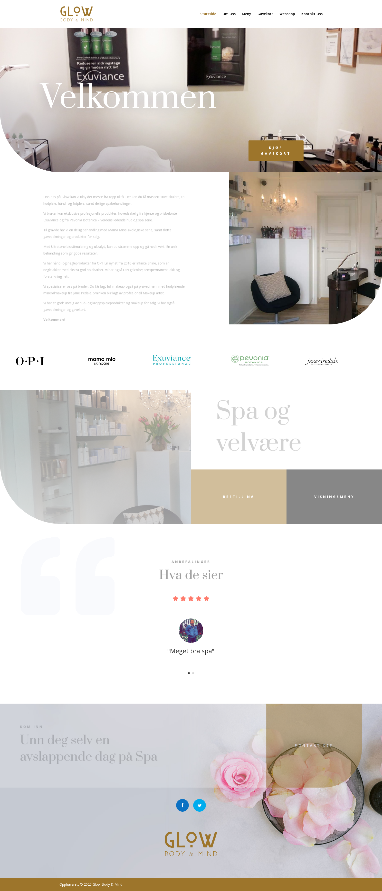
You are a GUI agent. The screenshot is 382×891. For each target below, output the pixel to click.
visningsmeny (334, 496)
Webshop (287, 14)
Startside (208, 14)
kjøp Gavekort (276, 150)
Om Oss (229, 14)
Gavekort (265, 14)
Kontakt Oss (312, 14)
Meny (246, 14)
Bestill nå (239, 496)
